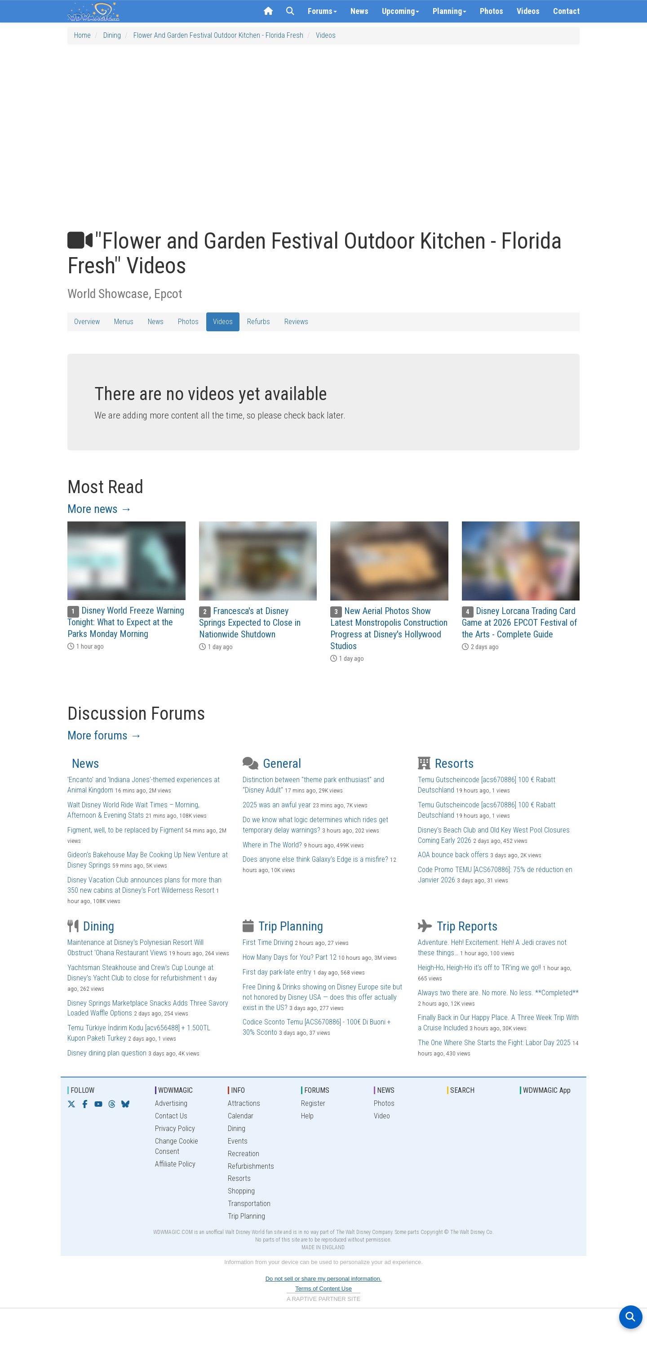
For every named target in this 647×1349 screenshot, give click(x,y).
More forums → (104, 735)
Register (313, 1103)
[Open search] (631, 1317)
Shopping (241, 1191)
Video (382, 1116)
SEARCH (462, 1090)
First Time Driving (268, 942)
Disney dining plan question (106, 1053)
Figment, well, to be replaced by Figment (125, 830)
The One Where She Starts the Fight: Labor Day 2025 (494, 1042)
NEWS (385, 1090)
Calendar (240, 1116)
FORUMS (316, 1090)
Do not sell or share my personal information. (324, 1278)
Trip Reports (458, 926)
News (359, 11)
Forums (322, 11)
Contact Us (171, 1116)
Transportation (249, 1203)
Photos (491, 11)
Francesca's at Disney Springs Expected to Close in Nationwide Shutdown (250, 622)
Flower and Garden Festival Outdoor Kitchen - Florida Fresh (218, 35)
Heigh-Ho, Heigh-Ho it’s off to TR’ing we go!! (479, 967)
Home (82, 35)
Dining (112, 35)
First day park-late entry (277, 972)
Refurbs (258, 321)
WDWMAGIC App (547, 1090)
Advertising (171, 1103)
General (272, 763)
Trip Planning (283, 926)
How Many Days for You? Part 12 (290, 957)
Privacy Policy (175, 1128)
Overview (87, 321)
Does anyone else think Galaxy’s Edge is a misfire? (315, 859)
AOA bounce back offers (453, 854)
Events (238, 1141)
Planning (449, 11)
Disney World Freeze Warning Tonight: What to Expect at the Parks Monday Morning (125, 622)
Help (307, 1116)
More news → (99, 509)
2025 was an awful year (277, 805)
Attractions (244, 1103)
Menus (123, 321)
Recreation (243, 1153)
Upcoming (400, 11)
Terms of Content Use (323, 1288)
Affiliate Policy (175, 1164)
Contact (566, 11)
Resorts (446, 763)
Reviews (296, 321)
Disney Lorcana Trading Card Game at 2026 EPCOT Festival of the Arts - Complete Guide (519, 622)
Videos (528, 11)
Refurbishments (251, 1166)
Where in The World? (272, 845)
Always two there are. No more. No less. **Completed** (498, 992)
